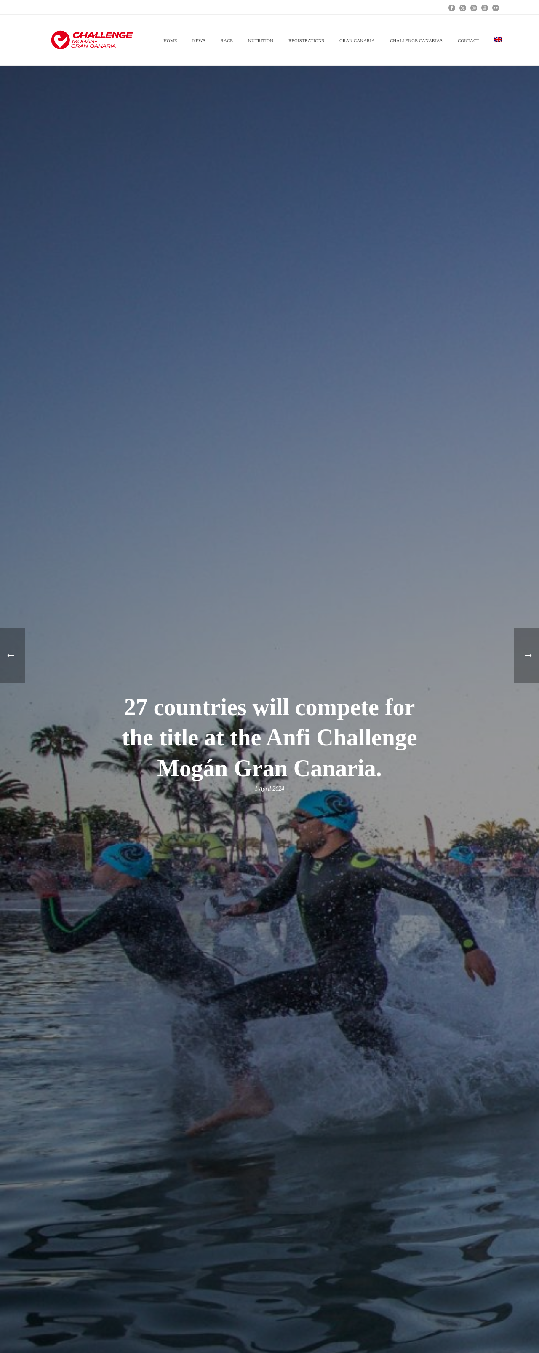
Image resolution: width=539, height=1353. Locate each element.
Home (170, 40)
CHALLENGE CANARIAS (416, 40)
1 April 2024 (270, 788)
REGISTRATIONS (306, 40)
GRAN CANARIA (357, 40)
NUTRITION (260, 40)
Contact (468, 40)
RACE (227, 40)
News (198, 40)
